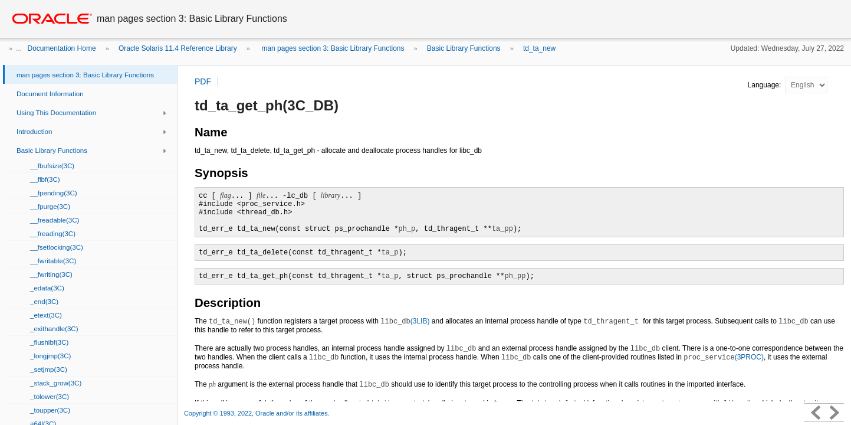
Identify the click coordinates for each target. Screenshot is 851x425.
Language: (765, 85)
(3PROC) (724, 357)
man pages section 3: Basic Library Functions (331, 48)
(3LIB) (404, 321)
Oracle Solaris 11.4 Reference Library (178, 48)
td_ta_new (539, 48)
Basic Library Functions (464, 48)
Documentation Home (62, 48)
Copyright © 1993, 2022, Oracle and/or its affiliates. (257, 413)
